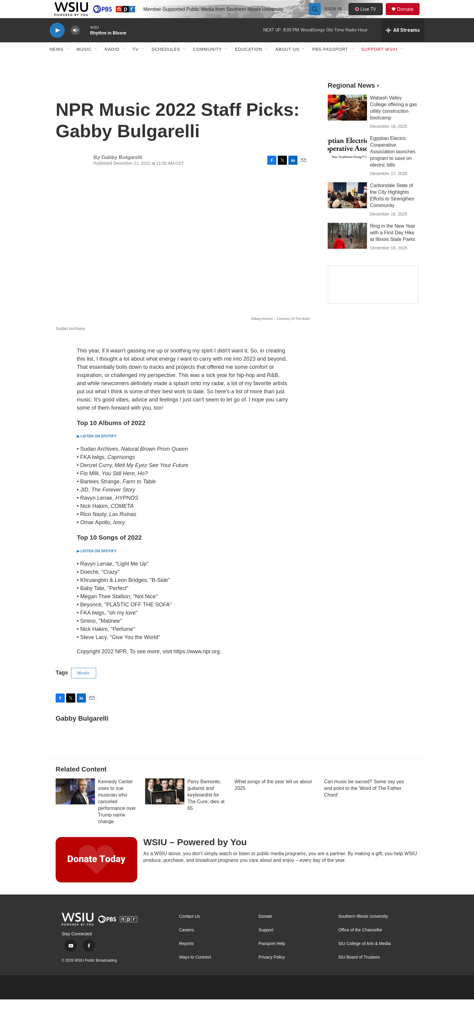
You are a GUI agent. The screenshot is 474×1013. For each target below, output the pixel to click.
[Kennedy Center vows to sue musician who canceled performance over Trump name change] (75, 805)
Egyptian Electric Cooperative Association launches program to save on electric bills (392, 165)
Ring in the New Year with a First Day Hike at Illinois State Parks (392, 246)
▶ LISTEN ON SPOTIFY (97, 450)
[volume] (75, 44)
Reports (186, 957)
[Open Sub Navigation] (68, 62)
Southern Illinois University (363, 930)
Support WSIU (379, 62)
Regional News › (353, 99)
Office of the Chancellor (360, 943)
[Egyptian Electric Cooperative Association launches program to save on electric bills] (347, 162)
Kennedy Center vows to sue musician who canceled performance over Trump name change (117, 815)
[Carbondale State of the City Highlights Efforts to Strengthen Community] (347, 209)
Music (83, 686)
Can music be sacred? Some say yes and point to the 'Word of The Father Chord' (364, 802)
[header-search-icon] (315, 16)
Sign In (334, 15)
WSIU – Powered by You (195, 856)
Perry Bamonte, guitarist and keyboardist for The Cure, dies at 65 (206, 808)
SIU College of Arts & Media (364, 957)
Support (265, 943)
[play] (57, 44)
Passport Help (271, 957)
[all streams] (402, 44)
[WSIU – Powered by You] (96, 873)
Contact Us (189, 930)
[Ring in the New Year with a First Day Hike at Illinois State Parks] (347, 249)
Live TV (367, 15)
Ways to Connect (195, 971)
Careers (186, 943)
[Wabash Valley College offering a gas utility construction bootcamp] (347, 121)
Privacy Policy (271, 971)
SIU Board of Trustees (359, 971)
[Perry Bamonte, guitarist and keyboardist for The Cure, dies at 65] (164, 805)
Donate (409, 16)
